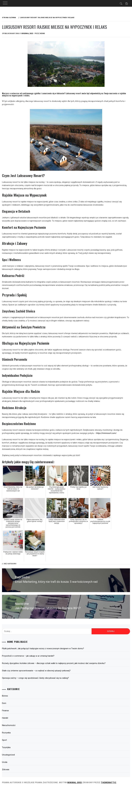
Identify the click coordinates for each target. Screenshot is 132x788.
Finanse (5, 710)
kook (42, 33)
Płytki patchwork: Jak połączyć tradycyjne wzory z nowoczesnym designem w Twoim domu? (43, 648)
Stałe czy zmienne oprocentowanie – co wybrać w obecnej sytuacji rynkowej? (36, 670)
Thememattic (108, 782)
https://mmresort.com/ (106, 433)
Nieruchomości (8, 725)
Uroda (4, 762)
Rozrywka (6, 732)
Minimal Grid (74, 782)
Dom (4, 703)
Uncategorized (8, 755)
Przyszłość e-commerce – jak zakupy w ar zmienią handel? (28, 656)
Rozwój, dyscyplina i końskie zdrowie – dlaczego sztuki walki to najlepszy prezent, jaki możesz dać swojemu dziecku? (53, 663)
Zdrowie (5, 769)
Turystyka (6, 747)
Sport (4, 740)
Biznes (5, 696)
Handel (5, 718)
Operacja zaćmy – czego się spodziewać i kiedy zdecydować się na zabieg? (35, 678)
